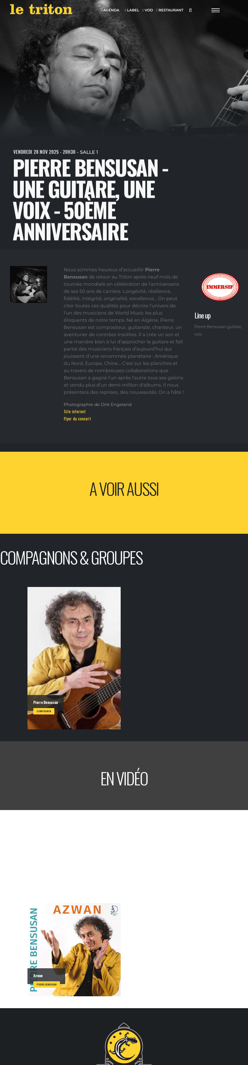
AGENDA (110, 10)
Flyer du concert (77, 418)
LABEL (132, 10)
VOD (147, 10)
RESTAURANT (169, 10)
